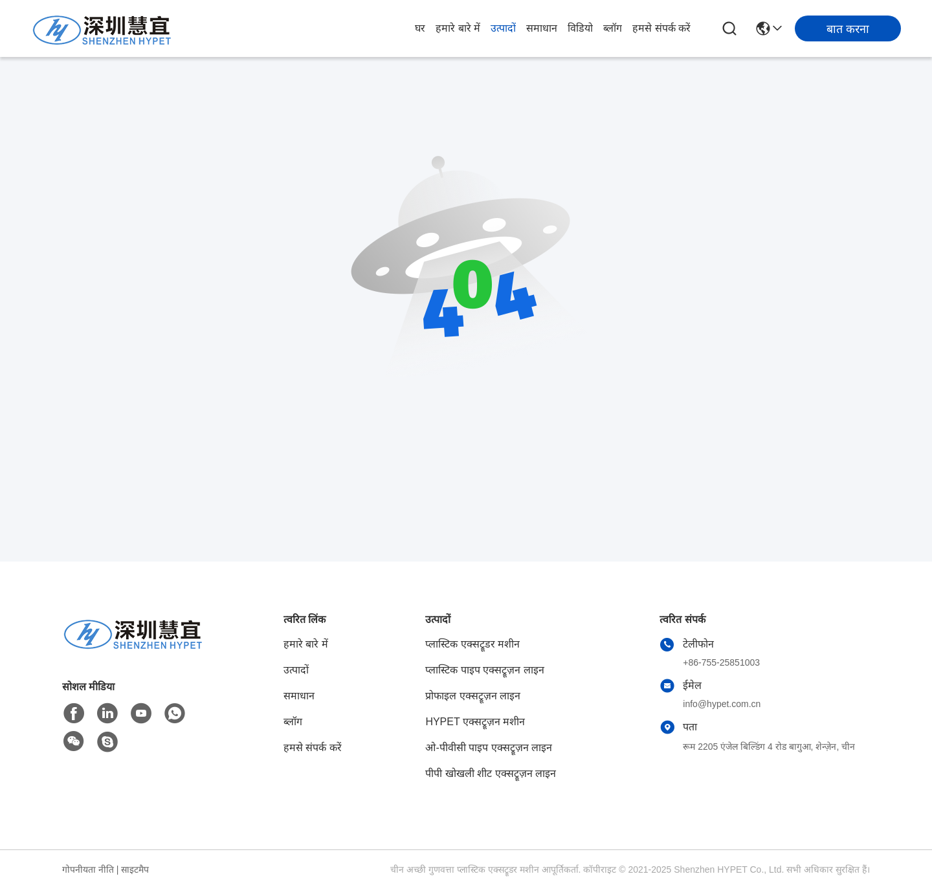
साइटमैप (135, 869)
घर (420, 28)
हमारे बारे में (458, 28)
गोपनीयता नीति (88, 869)
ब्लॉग (612, 28)
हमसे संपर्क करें (661, 28)
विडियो (580, 28)
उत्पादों (503, 28)
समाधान (541, 28)
